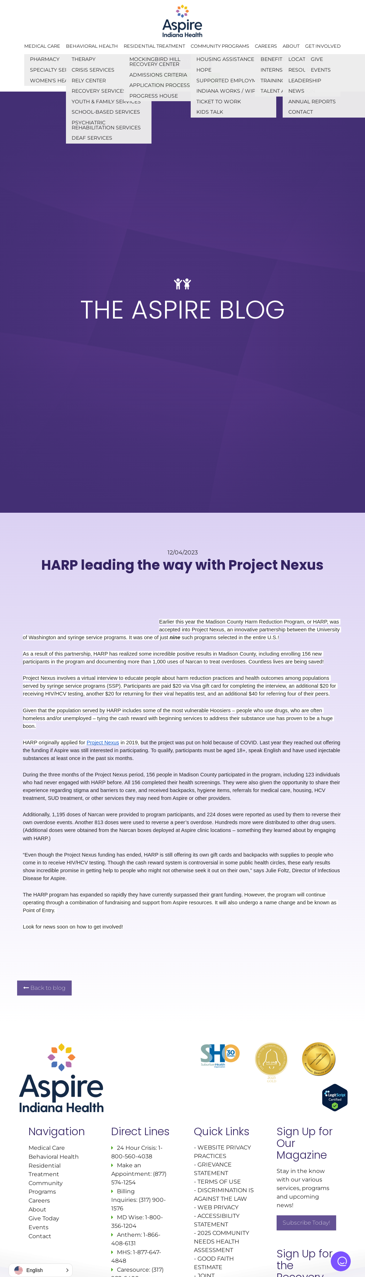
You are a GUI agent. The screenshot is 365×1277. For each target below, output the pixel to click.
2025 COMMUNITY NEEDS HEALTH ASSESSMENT (221, 1241)
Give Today (44, 1218)
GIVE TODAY (182, 61)
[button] (40, 1270)
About (291, 46)
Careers (266, 46)
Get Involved (323, 46)
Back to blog (44, 987)
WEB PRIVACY (217, 1207)
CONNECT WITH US (182, 80)
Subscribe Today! (306, 1222)
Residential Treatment (154, 46)
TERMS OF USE (219, 1181)
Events (38, 1227)
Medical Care (42, 46)
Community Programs (220, 46)
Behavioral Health (92, 46)
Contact (40, 1236)
